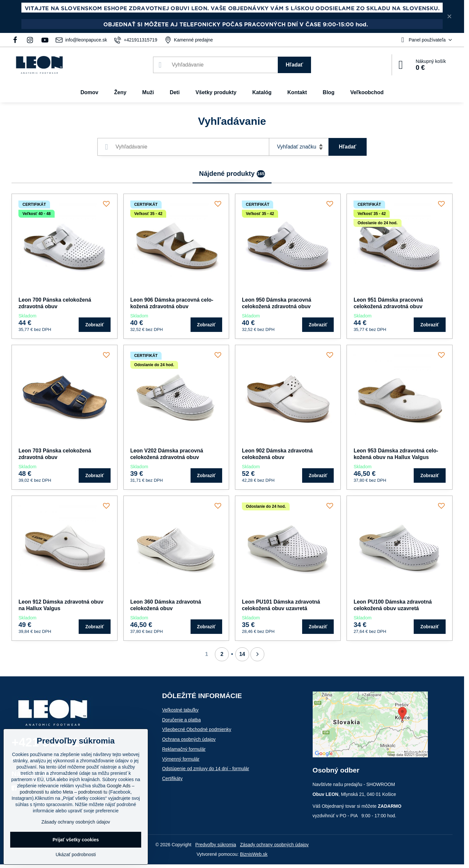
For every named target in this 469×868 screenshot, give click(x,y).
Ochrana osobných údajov (189, 739)
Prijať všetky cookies (76, 839)
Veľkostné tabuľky (180, 710)
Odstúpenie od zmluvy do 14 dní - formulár (205, 768)
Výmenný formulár (180, 759)
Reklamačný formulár (183, 749)
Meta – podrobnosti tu (85, 792)
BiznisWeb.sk (254, 854)
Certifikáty (172, 778)
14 (242, 654)
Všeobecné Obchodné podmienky (196, 729)
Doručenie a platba (181, 719)
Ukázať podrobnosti (76, 854)
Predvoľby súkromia (215, 844)
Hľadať (294, 65)
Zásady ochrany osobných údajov (274, 844)
